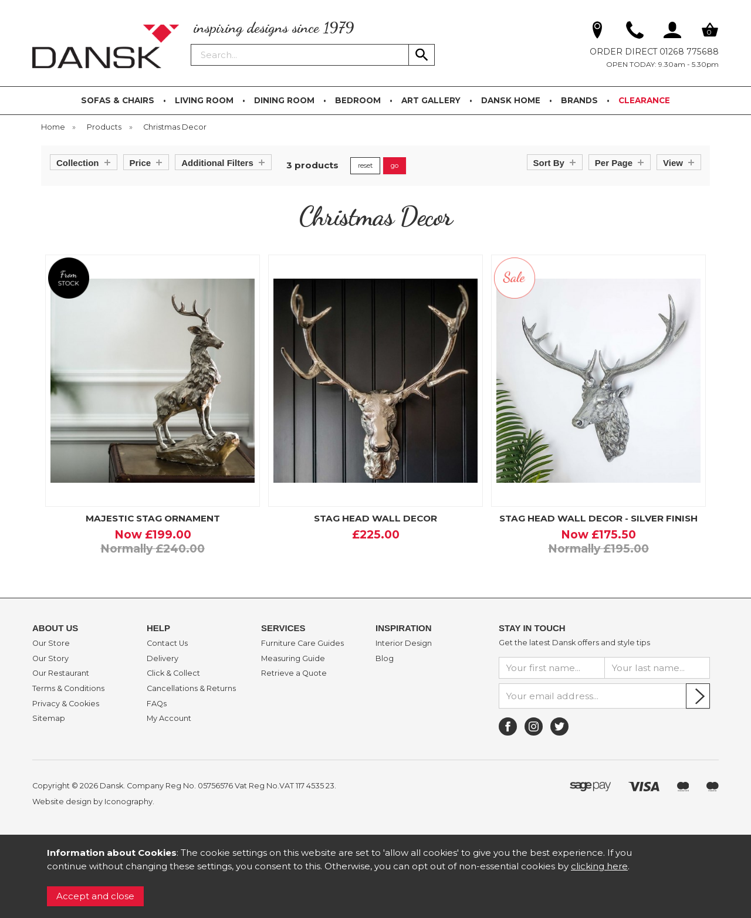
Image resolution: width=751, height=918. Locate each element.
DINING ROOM (284, 100)
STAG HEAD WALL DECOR (375, 518)
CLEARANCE (644, 100)
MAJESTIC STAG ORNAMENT (153, 518)
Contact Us (167, 643)
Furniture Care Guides (302, 643)
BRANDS (579, 100)
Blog (385, 659)
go (394, 165)
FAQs (157, 704)
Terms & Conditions (68, 689)
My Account (169, 718)
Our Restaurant (60, 673)
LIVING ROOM (204, 100)
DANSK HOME (510, 100)
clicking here (599, 866)
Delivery (162, 659)
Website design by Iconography (92, 801)
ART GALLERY (431, 100)
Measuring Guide (293, 659)
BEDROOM (358, 100)
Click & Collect (173, 673)
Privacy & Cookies (65, 704)
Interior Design (404, 643)
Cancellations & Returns (191, 689)
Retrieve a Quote (294, 673)
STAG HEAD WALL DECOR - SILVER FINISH (598, 518)
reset (365, 165)
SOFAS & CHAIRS (117, 100)
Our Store (51, 643)
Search (191, 43)
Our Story (50, 659)
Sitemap (48, 718)
